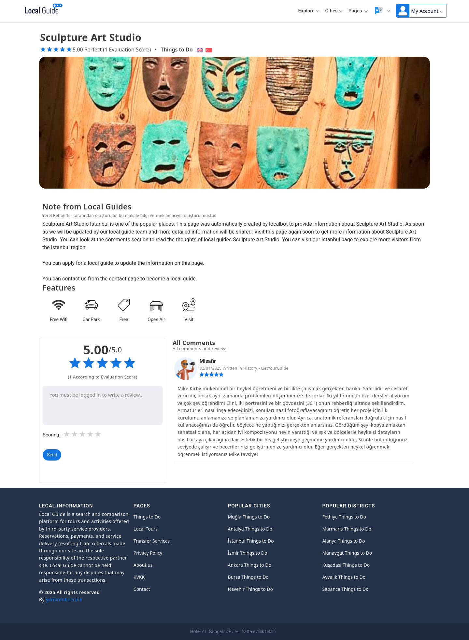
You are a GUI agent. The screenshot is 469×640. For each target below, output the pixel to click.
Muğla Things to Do (249, 517)
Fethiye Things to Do (344, 517)
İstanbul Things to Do (251, 541)
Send (52, 454)
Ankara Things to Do (249, 565)
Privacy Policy (148, 553)
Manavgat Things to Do (347, 553)
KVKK (139, 577)
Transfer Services (152, 541)
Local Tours (146, 529)
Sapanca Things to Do (345, 589)
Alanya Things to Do (343, 541)
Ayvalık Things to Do (343, 577)
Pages (358, 11)
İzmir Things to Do (247, 553)
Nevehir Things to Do (250, 589)
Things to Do (176, 49)
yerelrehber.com (64, 599)
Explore (309, 11)
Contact (142, 589)
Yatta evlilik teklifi (259, 631)
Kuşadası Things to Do (346, 565)
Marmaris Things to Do (346, 529)
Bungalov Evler (223, 631)
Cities (334, 11)
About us (143, 565)
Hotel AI (198, 631)
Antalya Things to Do (250, 529)
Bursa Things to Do (248, 577)
